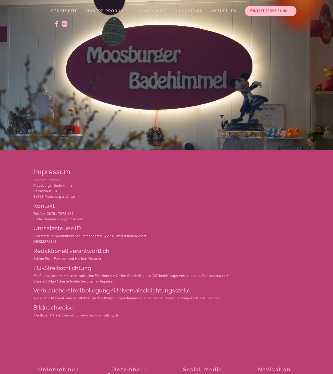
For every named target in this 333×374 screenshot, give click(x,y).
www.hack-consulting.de (99, 315)
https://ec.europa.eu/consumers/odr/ (199, 276)
